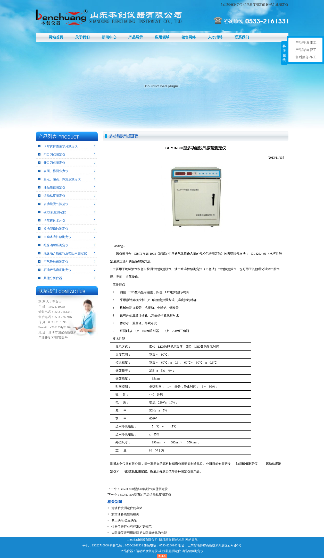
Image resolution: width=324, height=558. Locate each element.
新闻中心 (109, 37)
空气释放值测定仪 (56, 261)
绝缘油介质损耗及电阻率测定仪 (65, 253)
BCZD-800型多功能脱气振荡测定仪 (144, 489)
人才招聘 (215, 37)
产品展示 (135, 37)
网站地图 (178, 540)
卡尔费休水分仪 (54, 220)
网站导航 (191, 540)
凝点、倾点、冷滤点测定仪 (62, 179)
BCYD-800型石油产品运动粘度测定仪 (145, 494)
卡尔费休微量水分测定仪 (61, 146)
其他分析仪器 (53, 278)
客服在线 (284, 53)
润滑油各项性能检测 (125, 514)
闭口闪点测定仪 (54, 154)
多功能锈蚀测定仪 (56, 228)
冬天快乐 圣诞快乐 (124, 520)
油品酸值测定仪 (232, 4)
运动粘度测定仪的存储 (126, 508)
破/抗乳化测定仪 (277, 4)
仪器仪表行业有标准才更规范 (131, 526)
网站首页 (56, 37)
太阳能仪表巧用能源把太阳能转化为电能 (139, 533)
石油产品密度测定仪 (57, 270)
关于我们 (82, 37)
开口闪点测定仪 (54, 163)
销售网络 (188, 37)
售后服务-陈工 (306, 57)
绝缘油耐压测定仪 (56, 245)
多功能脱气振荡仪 (56, 204)
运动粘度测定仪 (254, 4)
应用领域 (162, 37)
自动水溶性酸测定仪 (57, 237)
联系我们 (242, 37)
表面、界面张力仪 (56, 171)
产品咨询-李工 (306, 43)
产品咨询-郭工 (306, 50)
